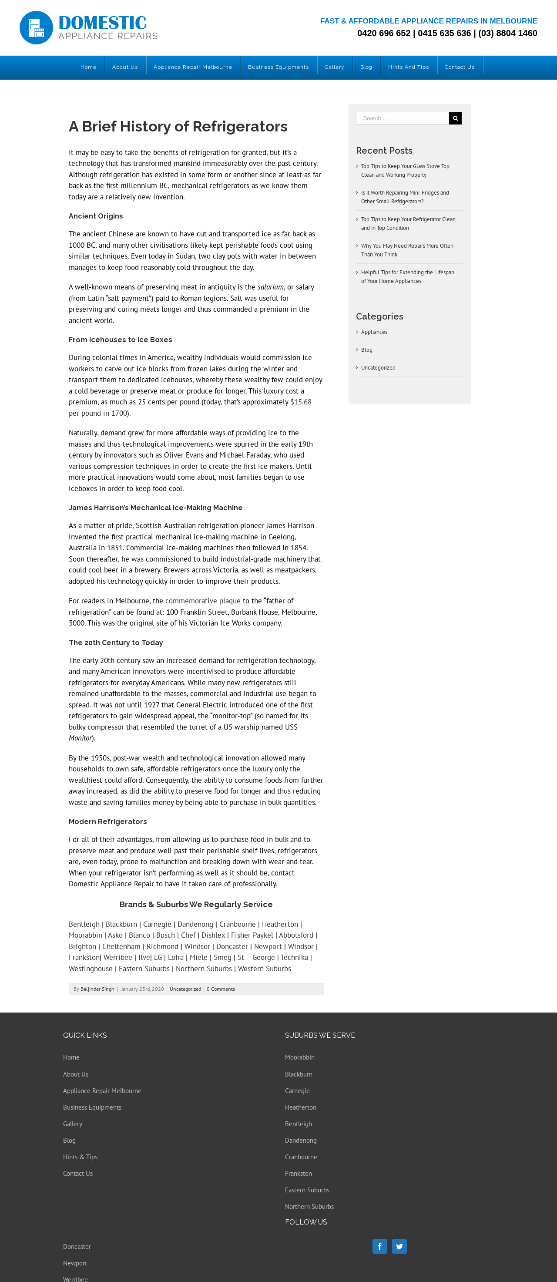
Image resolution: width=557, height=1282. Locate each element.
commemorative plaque (203, 601)
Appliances (374, 332)
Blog (366, 349)
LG (158, 957)
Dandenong (195, 924)
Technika (294, 957)
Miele (199, 957)
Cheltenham (121, 946)
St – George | (259, 957)
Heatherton (280, 924)
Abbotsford (296, 935)
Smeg (223, 957)
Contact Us (78, 1173)
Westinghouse (91, 968)
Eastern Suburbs (144, 968)
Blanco (140, 935)
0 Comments (221, 989)
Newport (268, 946)
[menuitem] (88, 65)
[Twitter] (399, 1246)
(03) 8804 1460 (507, 33)
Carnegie (157, 924)
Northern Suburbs (204, 968)
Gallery (72, 1124)
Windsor (197, 946)
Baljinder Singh (97, 989)
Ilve (144, 957)
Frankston (84, 957)
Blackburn (121, 924)
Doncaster (232, 946)
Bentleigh (84, 924)
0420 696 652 (383, 33)
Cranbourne (237, 924)
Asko (115, 935)
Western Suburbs (264, 968)
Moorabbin (85, 935)
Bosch (165, 935)
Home (71, 1057)
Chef (188, 935)
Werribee (118, 957)
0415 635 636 (444, 33)
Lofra (176, 957)
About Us (75, 1074)
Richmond (162, 946)
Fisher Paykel (252, 935)
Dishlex (213, 935)
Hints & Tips (80, 1157)
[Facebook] (379, 1246)
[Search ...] (402, 118)
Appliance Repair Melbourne (102, 1091)
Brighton (82, 946)
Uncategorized (185, 989)
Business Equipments (92, 1107)
